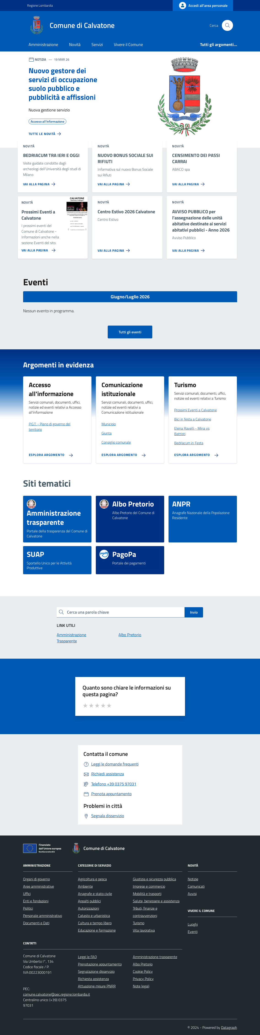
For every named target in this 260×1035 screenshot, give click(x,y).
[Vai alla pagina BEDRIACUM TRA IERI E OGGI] (40, 182)
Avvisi (192, 893)
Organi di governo (36, 879)
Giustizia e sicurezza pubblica (154, 879)
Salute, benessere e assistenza (156, 901)
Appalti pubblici (89, 901)
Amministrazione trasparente (155, 957)
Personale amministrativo (42, 915)
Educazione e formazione (97, 930)
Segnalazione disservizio (96, 971)
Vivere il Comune (128, 44)
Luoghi (193, 924)
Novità (74, 44)
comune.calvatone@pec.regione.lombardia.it (56, 994)
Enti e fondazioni (35, 901)
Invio (194, 612)
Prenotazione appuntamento (100, 964)
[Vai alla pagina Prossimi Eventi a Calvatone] (37, 248)
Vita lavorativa (144, 930)
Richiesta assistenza (93, 978)
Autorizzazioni (88, 908)
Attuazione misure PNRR (97, 986)
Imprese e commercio (149, 886)
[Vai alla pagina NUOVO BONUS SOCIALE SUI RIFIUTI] (115, 182)
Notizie (193, 879)
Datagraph (229, 1027)
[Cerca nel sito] (227, 25)
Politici (28, 908)
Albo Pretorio (143, 964)
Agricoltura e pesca (92, 879)
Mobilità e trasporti (147, 893)
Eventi (193, 931)
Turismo (138, 923)
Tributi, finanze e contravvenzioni (145, 912)
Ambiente (85, 886)
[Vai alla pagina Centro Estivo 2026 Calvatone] (115, 248)
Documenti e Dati (36, 923)
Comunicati (196, 886)
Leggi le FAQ (87, 957)
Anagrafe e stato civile (95, 893)
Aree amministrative (38, 886)
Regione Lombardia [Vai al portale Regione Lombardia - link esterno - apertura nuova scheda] (40, 5)
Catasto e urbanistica (94, 915)
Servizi (97, 44)
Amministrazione (43, 44)
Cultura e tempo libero (95, 923)
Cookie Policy (143, 971)
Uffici (27, 893)
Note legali (141, 986)
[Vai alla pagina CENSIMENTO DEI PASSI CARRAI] (189, 182)
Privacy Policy (143, 978)
